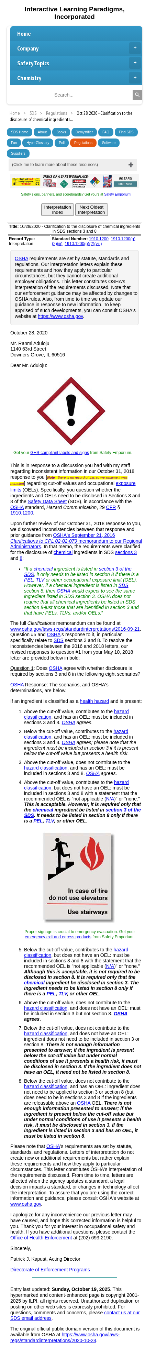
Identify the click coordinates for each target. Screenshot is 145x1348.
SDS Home (19, 132)
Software (108, 143)
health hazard (94, 701)
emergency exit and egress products (58, 937)
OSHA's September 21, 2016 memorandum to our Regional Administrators (76, 541)
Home (24, 33)
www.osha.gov (25, 1204)
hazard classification (45, 768)
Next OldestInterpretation (91, 210)
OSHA (21, 258)
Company (79, 48)
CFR (111, 507)
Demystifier (84, 132)
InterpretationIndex (57, 210)
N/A (110, 799)
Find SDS (126, 132)
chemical (63, 552)
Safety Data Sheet (47, 501)
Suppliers (18, 153)
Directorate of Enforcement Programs (50, 1269)
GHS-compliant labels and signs (59, 452)
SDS (124, 585)
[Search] (137, 95)
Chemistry (79, 78)
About (42, 132)
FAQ (105, 132)
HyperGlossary (37, 143)
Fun (14, 143)
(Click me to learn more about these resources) (55, 164)
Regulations (83, 143)
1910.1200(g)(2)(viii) (83, 243)
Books (61, 132)
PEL (28, 580)
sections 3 (126, 552)
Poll (62, 143)
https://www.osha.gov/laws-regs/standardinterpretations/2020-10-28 (65, 1337)
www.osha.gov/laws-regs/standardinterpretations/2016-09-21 (75, 629)
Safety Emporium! (117, 194)
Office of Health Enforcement (41, 1237)
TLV (40, 580)
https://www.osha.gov (60, 316)
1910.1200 (99, 238)
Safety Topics (79, 63)
